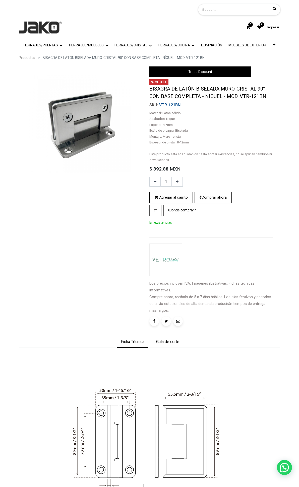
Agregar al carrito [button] (171, 240)
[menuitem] (211, 45)
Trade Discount (200, 72)
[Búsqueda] (274, 8)
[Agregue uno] (177, 224)
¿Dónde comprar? (182, 253)
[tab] (132, 375)
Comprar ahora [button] (213, 240)
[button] (274, 45)
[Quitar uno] (155, 224)
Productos (27, 58)
